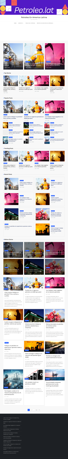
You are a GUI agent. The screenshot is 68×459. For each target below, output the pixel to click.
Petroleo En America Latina (34, 17)
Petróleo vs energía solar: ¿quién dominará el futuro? (12, 448)
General (27, 61)
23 (37, 409)
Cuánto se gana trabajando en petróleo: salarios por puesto (56, 89)
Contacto (21, 23)
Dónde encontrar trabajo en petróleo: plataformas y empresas (26, 214)
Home (15, 23)
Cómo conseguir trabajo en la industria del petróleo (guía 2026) (57, 229)
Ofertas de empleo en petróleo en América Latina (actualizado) (56, 214)
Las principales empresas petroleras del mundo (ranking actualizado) (53, 384)
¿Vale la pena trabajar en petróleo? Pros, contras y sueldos (12, 63)
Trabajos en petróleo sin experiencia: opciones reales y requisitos (13, 347)
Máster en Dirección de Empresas (45, 23)
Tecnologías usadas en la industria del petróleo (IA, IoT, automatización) (15, 140)
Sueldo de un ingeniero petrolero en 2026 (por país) (56, 184)
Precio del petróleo (30, 23)
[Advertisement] (34, 32)
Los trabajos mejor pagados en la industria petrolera (26, 199)
